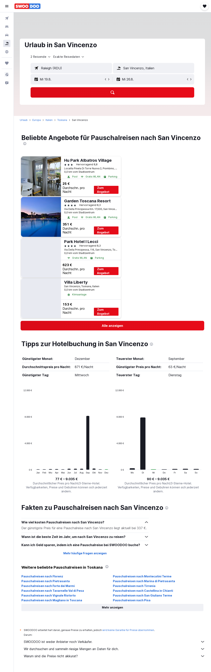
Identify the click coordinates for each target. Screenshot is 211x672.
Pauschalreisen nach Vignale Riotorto (48, 595)
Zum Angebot (103, 189)
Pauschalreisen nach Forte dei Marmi (48, 586)
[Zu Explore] (7, 52)
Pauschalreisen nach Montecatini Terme (142, 576)
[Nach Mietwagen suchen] (7, 35)
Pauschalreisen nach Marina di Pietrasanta (144, 581)
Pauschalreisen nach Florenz (42, 576)
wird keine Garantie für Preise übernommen (128, 630)
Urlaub (24, 120)
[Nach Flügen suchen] (7, 18)
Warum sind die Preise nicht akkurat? (114, 656)
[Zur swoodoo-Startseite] (27, 6)
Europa (36, 120)
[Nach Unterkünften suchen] (7, 27)
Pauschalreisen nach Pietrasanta (45, 581)
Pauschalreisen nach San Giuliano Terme (142, 595)
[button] (6, 6)
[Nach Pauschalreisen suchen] (7, 43)
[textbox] (71, 68)
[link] (112, 325)
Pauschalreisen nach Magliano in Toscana (51, 600)
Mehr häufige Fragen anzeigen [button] (85, 553)
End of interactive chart (21, 470)
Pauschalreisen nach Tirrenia (134, 586)
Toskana (62, 120)
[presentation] (25, 143)
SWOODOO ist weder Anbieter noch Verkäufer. (114, 641)
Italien (49, 120)
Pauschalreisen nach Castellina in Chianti (143, 590)
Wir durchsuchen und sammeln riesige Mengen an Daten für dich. (114, 649)
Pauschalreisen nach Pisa (131, 600)
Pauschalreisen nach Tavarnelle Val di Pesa (52, 590)
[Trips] (7, 63)
